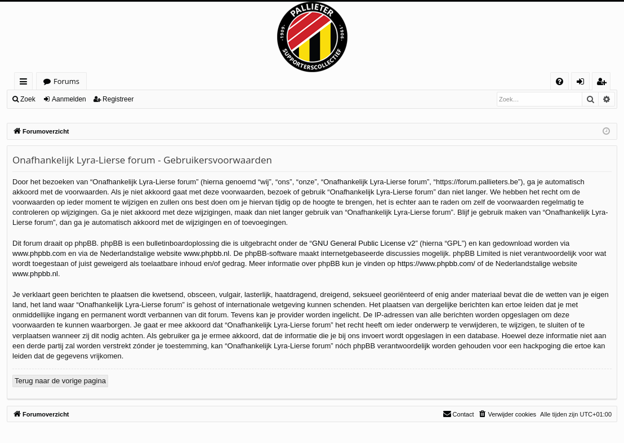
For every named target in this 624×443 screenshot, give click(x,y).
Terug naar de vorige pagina (60, 380)
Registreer (117, 99)
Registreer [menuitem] (604, 83)
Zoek (27, 99)
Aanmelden (69, 99)
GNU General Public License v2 (364, 243)
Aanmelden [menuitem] (583, 83)
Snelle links (25, 83)
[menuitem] (559, 81)
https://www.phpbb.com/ (436, 263)
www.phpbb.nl (206, 253)
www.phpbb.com (39, 253)
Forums (66, 81)
